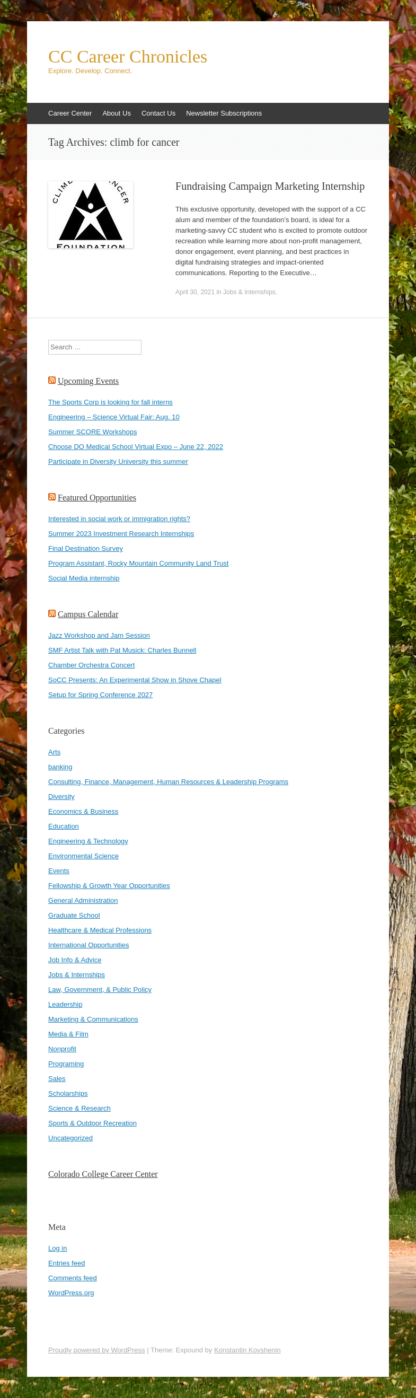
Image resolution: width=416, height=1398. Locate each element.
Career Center (70, 113)
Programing (66, 1064)
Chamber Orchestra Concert (91, 665)
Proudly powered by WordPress (96, 1350)
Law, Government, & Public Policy (100, 989)
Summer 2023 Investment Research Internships (121, 534)
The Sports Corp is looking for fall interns (110, 402)
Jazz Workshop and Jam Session (99, 635)
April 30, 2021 (195, 292)
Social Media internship (83, 578)
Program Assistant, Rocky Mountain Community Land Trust (138, 563)
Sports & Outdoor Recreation (92, 1123)
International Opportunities (88, 945)
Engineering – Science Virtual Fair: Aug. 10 (114, 417)
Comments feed (72, 1278)
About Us (116, 113)
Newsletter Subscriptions (224, 113)
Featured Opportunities (97, 497)
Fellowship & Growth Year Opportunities (109, 886)
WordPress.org (71, 1293)
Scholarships (67, 1093)
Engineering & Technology (88, 841)
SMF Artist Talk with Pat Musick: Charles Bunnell (122, 650)
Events (58, 871)
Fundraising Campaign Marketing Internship (270, 186)
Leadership (65, 1004)
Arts (54, 752)
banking (60, 767)
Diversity (61, 797)
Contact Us (158, 113)
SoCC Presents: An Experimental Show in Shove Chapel (135, 680)
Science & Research (79, 1108)
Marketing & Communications (93, 1019)
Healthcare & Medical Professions (100, 930)
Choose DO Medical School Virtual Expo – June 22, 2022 (135, 447)
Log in (57, 1248)
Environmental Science (83, 856)
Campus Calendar (88, 614)
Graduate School (74, 915)
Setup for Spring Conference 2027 (100, 695)
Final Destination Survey (85, 548)
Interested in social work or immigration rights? (119, 519)
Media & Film (68, 1034)
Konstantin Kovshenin (247, 1350)
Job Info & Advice (74, 960)
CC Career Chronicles (127, 57)
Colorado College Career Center (103, 1174)
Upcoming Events (88, 380)
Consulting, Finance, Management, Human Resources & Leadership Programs (168, 782)
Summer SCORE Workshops (92, 432)
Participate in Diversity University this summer (118, 461)
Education (63, 826)
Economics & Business (83, 811)
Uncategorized (70, 1138)
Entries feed (66, 1263)
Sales (57, 1079)
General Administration (83, 900)
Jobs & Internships (249, 292)
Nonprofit (62, 1049)
